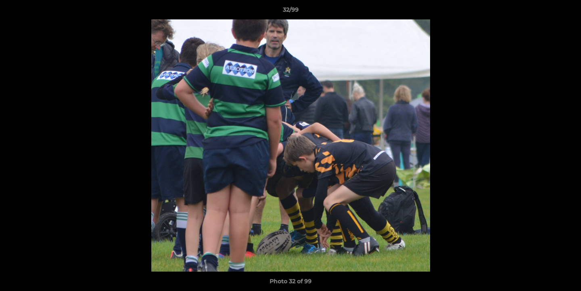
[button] (566, 11)
